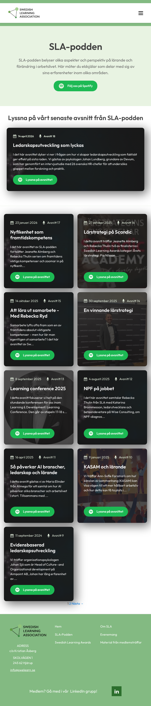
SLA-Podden (64, 634)
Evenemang (108, 634)
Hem (58, 626)
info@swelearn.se (22, 670)
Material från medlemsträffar (121, 642)
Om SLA (106, 626)
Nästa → (78, 603)
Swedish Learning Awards (73, 642)
